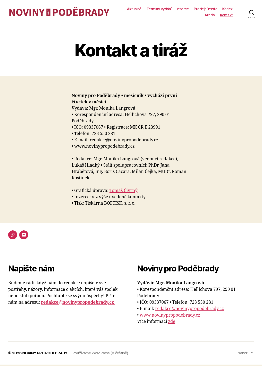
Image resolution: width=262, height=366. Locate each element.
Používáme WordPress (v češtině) (100, 354)
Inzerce (198, 10)
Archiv (209, 16)
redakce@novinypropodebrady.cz (189, 310)
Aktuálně (149, 10)
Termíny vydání (174, 10)
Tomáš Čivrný (124, 192)
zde (171, 323)
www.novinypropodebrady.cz (170, 316)
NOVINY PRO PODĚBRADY (45, 354)
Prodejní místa (221, 10)
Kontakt (226, 16)
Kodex (194, 16)
